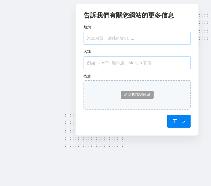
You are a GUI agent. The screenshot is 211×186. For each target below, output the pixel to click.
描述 (87, 76)
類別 (87, 27)
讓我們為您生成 (137, 94)
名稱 (87, 51)
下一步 (179, 120)
